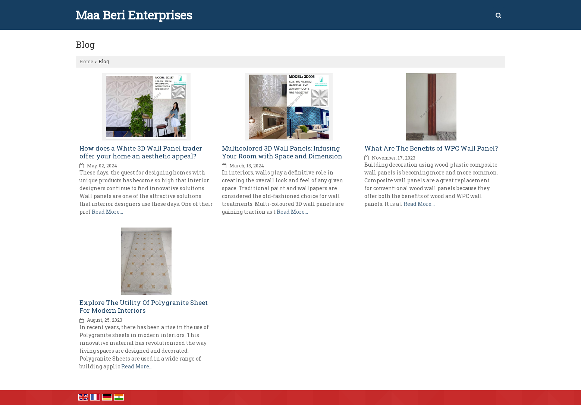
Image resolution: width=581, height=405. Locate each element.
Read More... (107, 211)
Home (86, 61)
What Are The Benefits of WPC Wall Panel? (431, 148)
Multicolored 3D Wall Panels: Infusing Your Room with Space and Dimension (282, 152)
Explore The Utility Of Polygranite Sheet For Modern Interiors (143, 306)
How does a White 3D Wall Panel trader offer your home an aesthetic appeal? (140, 152)
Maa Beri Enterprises (134, 15)
